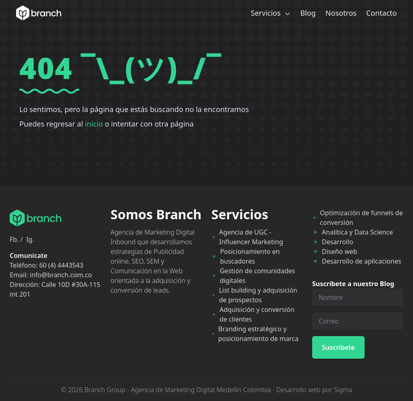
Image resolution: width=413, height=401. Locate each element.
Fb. (14, 239)
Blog (308, 13)
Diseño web (339, 251)
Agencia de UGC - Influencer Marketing (251, 237)
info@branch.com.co (61, 274)
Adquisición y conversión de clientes (256, 314)
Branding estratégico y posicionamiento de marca (258, 333)
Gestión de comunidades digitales (257, 275)
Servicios (271, 13)
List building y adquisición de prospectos (258, 295)
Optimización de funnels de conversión (361, 217)
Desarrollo (337, 241)
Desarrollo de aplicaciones (361, 261)
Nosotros (341, 13)
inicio (94, 124)
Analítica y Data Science (357, 232)
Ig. (30, 239)
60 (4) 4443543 (61, 265)
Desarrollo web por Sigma (314, 389)
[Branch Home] (38, 13)
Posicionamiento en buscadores (250, 256)
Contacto (381, 13)
